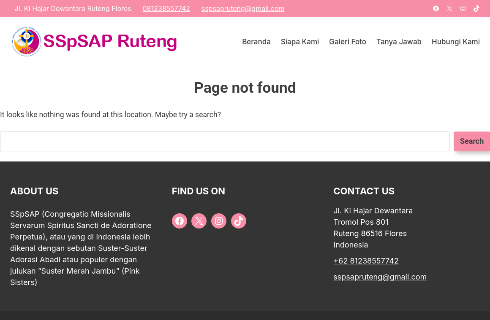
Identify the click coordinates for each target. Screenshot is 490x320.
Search (472, 141)
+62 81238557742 (365, 260)
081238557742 (166, 8)
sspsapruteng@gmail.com (242, 8)
